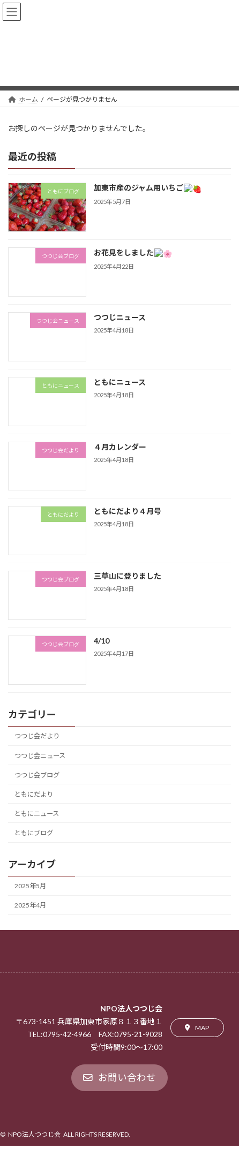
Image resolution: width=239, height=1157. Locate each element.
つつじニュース (120, 317)
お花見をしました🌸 (128, 252)
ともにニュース (120, 382)
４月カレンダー (120, 446)
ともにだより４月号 (127, 511)
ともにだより (33, 794)
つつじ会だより (36, 736)
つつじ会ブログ (36, 775)
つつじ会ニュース (39, 756)
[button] (197, 1027)
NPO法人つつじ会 (34, 1134)
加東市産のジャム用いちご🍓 (143, 188)
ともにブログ (33, 833)
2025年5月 (30, 886)
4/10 (101, 640)
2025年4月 (30, 906)
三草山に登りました (127, 575)
